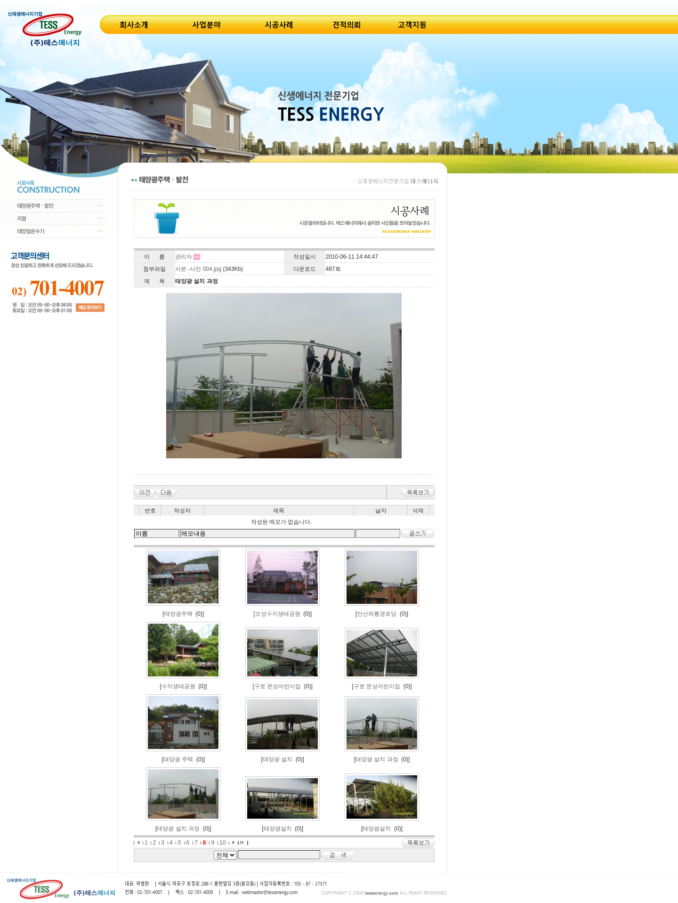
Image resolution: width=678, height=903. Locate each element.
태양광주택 (178, 613)
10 (222, 842)
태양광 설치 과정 (376, 759)
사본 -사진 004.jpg (198, 269)
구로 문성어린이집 (277, 686)
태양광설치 (278, 828)
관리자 (183, 256)
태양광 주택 (178, 759)
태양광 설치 (277, 759)
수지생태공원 (178, 686)
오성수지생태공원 (277, 613)
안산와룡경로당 (376, 613)
